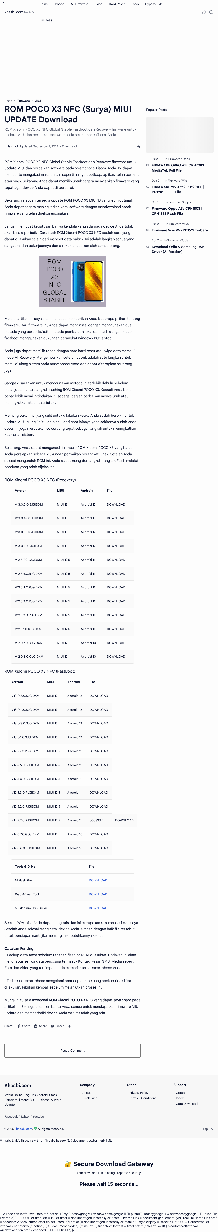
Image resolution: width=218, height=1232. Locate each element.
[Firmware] (175, 159)
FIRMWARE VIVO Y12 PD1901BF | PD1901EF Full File (178, 189)
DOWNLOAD (98, 880)
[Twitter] (25, 1116)
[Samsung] (174, 240)
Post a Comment (72, 1051)
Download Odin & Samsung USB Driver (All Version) (178, 249)
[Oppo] (186, 159)
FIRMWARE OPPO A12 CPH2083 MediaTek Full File (178, 167)
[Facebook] (11, 1116)
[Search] (211, 12)
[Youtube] (38, 1116)
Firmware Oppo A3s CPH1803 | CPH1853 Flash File (177, 211)
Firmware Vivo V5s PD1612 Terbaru (180, 230)
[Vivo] (185, 181)
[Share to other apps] (69, 1026)
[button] (203, 12)
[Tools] (184, 240)
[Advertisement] (109, 58)
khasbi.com (13, 12)
